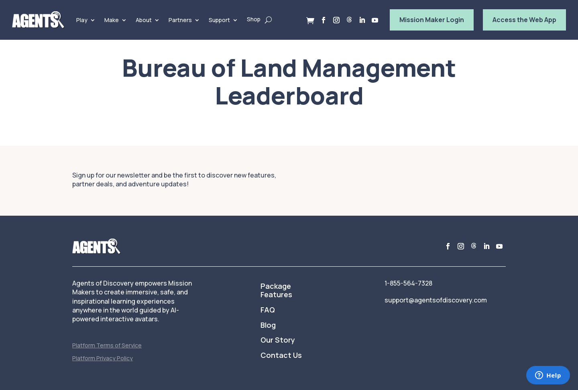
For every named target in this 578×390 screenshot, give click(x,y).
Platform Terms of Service (107, 345)
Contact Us (281, 355)
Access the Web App (524, 19)
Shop (254, 19)
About (144, 20)
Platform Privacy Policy (102, 358)
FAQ (268, 310)
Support (219, 20)
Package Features (276, 291)
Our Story (278, 340)
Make (111, 20)
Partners (180, 20)
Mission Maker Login (431, 19)
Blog (268, 325)
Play (82, 20)
